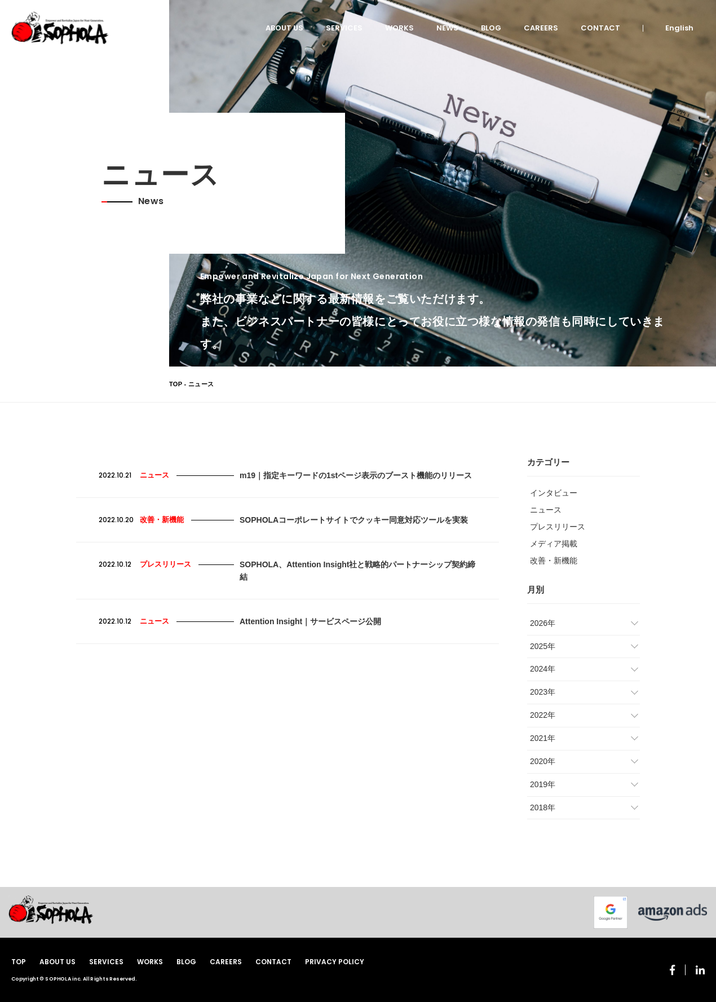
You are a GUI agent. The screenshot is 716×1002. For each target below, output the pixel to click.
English (679, 28)
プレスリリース (557, 526)
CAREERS (541, 28)
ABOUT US (284, 28)
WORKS (399, 28)
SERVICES (344, 28)
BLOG (491, 28)
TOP (175, 384)
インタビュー (553, 492)
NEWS (447, 28)
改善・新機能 (553, 560)
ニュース (546, 509)
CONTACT (600, 28)
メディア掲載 (553, 543)
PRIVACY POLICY (334, 961)
